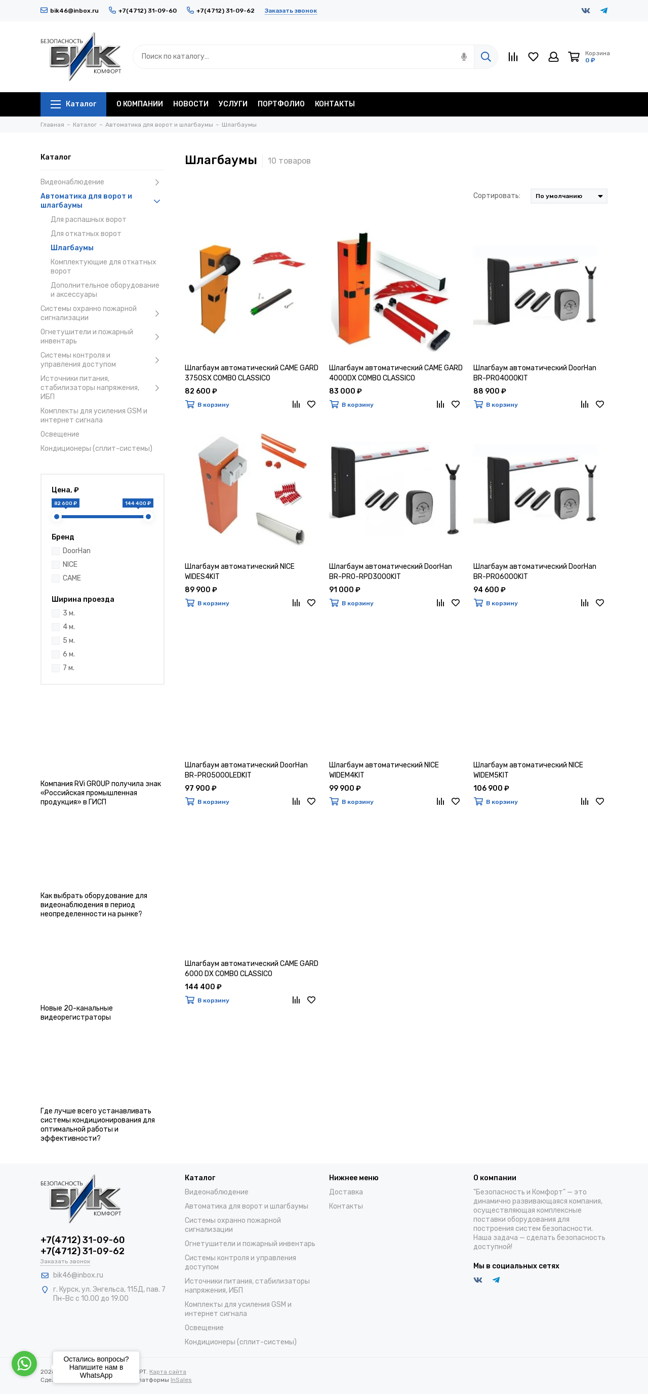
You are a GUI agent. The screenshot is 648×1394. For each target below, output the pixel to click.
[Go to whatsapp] (24, 1363)
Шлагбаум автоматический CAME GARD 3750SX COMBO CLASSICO (251, 373)
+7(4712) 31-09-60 (143, 10)
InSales (181, 1379)
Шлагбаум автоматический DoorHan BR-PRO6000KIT (534, 571)
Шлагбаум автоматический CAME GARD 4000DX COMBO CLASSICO (396, 373)
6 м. (69, 654)
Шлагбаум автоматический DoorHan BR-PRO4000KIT (534, 373)
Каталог (73, 104)
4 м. (69, 627)
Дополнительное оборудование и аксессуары (105, 290)
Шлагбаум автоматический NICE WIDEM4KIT (384, 770)
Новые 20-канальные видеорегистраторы (76, 1013)
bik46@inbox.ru (69, 10)
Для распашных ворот (89, 219)
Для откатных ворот (86, 233)
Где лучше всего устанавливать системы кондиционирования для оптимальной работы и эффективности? (97, 1125)
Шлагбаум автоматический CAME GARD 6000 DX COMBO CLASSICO (251, 968)
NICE (70, 564)
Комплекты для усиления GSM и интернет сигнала (93, 415)
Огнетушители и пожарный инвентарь (102, 336)
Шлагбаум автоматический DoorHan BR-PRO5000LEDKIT (246, 770)
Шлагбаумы (72, 248)
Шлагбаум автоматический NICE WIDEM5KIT (528, 770)
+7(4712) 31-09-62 (221, 10)
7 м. (68, 668)
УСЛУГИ (233, 104)
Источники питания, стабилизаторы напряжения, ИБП (102, 387)
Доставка (346, 1192)
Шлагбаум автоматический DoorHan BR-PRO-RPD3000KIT (390, 571)
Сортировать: (496, 195)
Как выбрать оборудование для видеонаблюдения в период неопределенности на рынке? (93, 905)
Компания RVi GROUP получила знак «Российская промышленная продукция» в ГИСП (100, 793)
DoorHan (77, 551)
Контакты (346, 1206)
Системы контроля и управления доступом (102, 360)
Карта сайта (167, 1371)
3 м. (69, 613)
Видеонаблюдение (102, 182)
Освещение (59, 434)
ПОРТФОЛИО (281, 104)
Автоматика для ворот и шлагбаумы (102, 201)
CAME (72, 578)
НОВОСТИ (191, 104)
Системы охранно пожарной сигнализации (102, 313)
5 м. (69, 640)
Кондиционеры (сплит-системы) (96, 448)
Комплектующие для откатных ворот (103, 267)
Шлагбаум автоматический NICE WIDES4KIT (240, 571)
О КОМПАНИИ (139, 104)
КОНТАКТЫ (335, 104)
